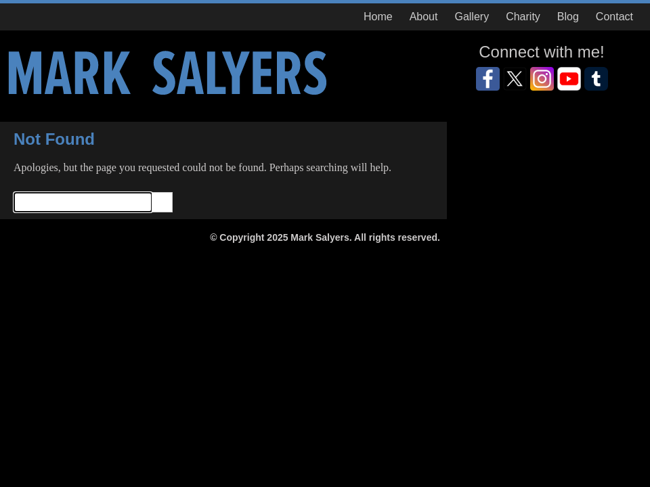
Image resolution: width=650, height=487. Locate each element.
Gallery (471, 16)
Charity (523, 16)
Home (378, 16)
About (424, 16)
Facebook (488, 79)
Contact (614, 16)
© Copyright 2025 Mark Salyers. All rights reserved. (325, 237)
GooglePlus (596, 79)
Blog (568, 16)
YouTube (569, 79)
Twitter (515, 79)
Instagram (542, 79)
